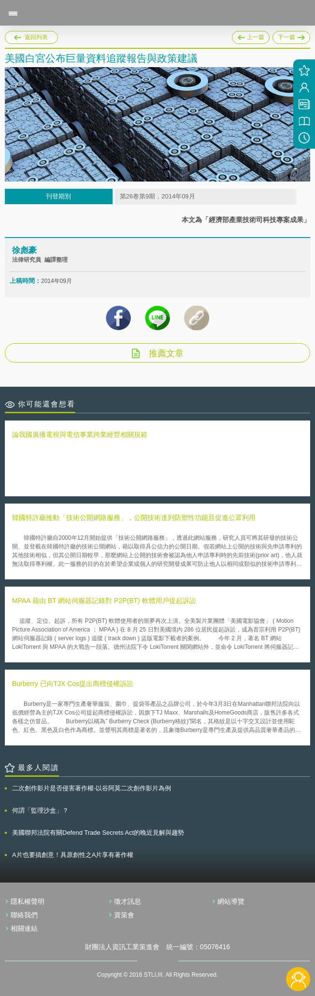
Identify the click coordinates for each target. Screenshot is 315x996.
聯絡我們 (24, 915)
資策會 (124, 915)
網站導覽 (230, 901)
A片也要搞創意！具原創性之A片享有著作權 (72, 854)
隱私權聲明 (27, 901)
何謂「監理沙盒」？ (40, 810)
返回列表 (36, 37)
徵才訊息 (127, 901)
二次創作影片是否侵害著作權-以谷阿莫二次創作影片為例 (91, 788)
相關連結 (24, 928)
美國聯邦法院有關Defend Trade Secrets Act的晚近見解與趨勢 (98, 832)
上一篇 (251, 36)
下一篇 (291, 37)
